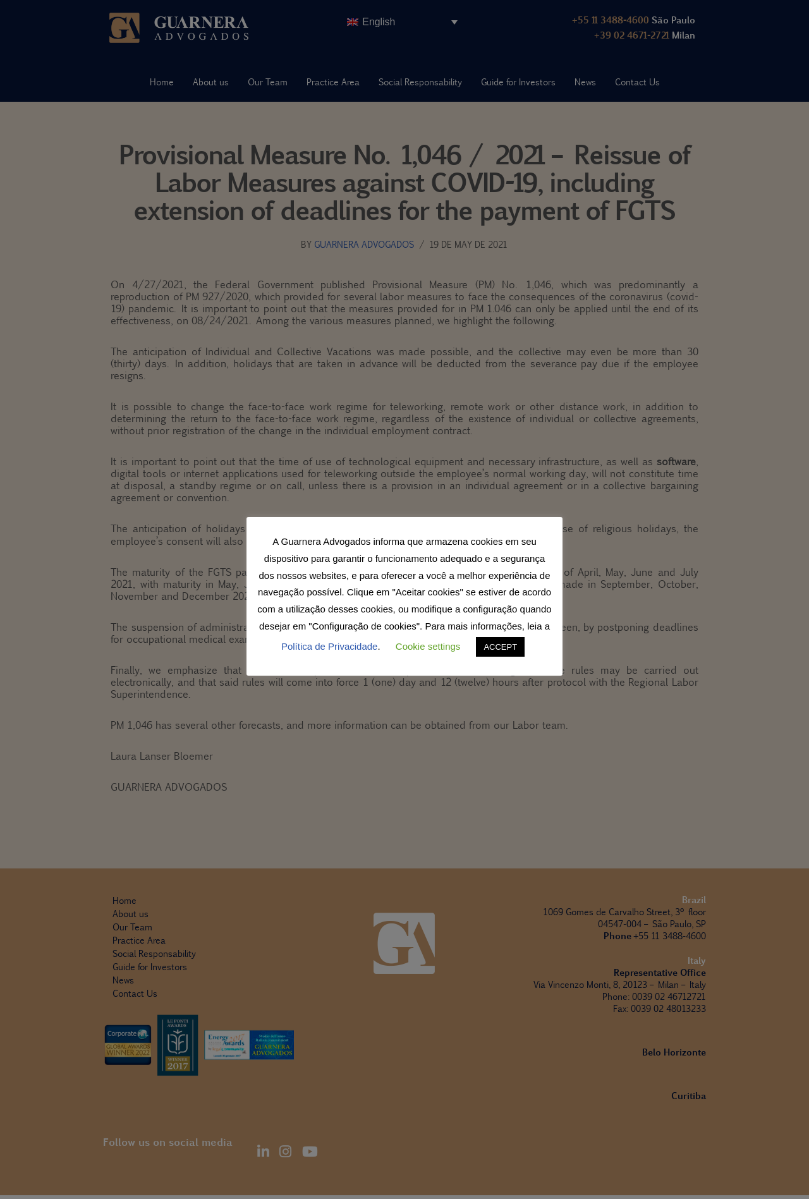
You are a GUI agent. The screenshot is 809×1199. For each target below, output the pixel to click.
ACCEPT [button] (500, 647)
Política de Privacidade (329, 646)
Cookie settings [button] (428, 646)
